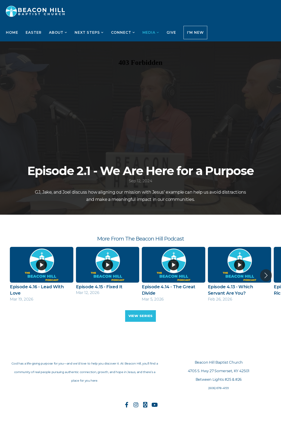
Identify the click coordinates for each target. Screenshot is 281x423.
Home (12, 32)
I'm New (195, 32)
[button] (266, 275)
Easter (33, 32)
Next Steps (89, 32)
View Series (140, 316)
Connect (123, 32)
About (58, 32)
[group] (41, 275)
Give (171, 32)
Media (150, 32)
